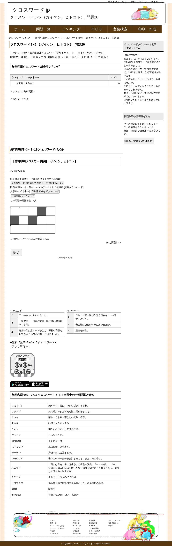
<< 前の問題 (17, 171)
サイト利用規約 (94, 531)
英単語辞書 (93, 523)
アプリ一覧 (54, 533)
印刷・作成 (147, 29)
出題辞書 (92, 520)
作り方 (96, 29)
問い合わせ (77, 533)
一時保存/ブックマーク (23, 196)
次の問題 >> (113, 242)
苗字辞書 (92, 526)
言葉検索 (120, 29)
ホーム (19, 29)
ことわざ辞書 (94, 528)
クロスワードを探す (57, 526)
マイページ (157, 1)
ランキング (70, 29)
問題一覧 (43, 29)
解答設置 (76, 531)
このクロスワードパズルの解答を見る (29, 238)
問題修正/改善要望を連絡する (139, 141)
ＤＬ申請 (76, 528)
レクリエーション (114, 520)
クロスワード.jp (31, 10)
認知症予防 (93, 533)
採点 (16, 252)
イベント (76, 520)
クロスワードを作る (57, 528)
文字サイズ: (16, 191)
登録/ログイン (138, 1)
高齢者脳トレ (113, 523)
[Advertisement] (65, 123)
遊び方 (110, 526)
